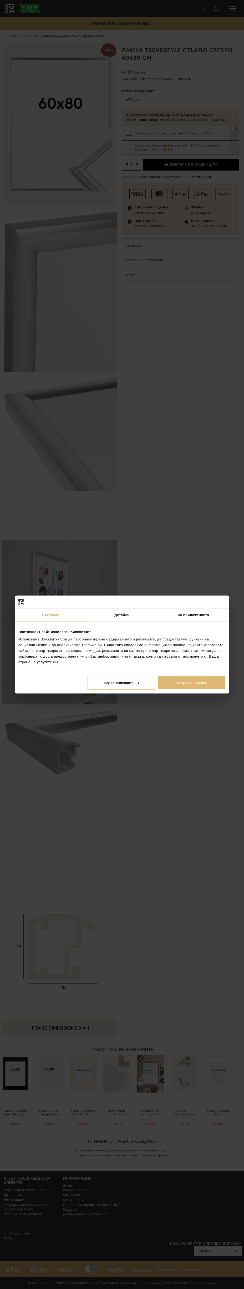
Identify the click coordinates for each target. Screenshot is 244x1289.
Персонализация (121, 683)
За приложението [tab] (193, 615)
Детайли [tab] (121, 615)
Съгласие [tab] (50, 615)
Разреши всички (191, 683)
